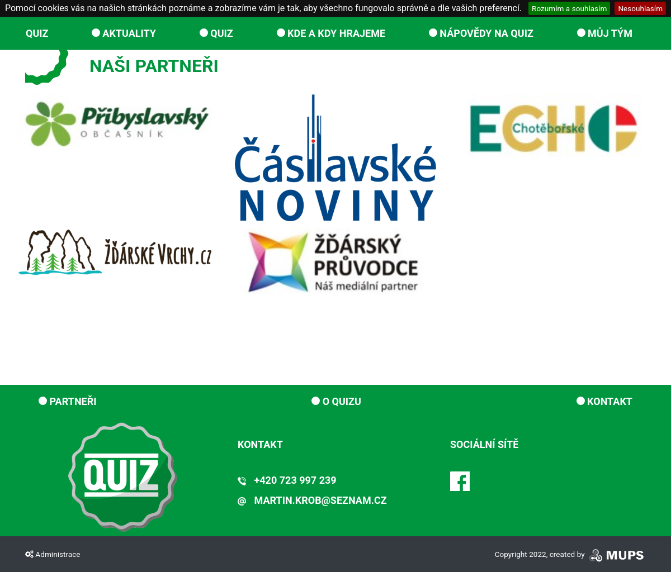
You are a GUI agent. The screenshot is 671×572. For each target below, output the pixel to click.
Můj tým (604, 33)
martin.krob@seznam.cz (312, 500)
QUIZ (37, 33)
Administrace (52, 554)
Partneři (68, 401)
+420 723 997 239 (287, 480)
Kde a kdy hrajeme (331, 33)
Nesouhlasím (640, 8)
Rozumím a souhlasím (569, 8)
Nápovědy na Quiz (481, 33)
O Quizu (336, 401)
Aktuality (124, 33)
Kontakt (604, 401)
